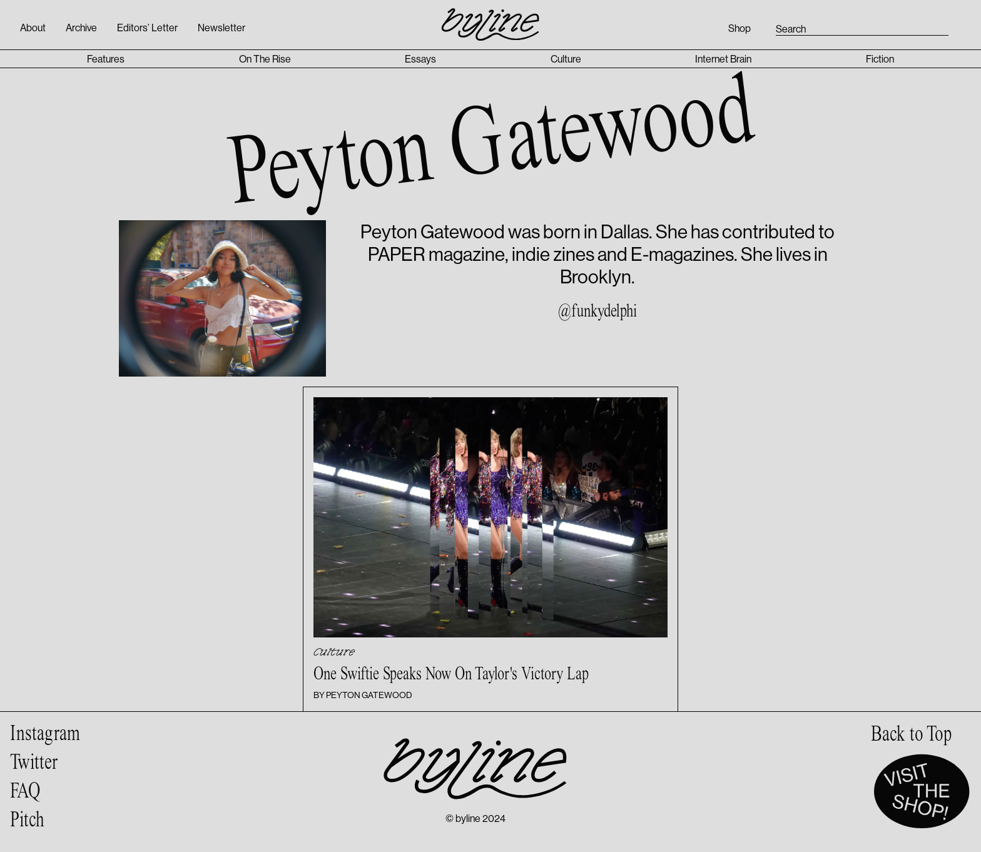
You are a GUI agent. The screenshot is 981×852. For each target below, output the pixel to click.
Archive (81, 27)
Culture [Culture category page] (566, 59)
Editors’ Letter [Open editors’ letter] (147, 27)
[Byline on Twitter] (45, 762)
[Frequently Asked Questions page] (45, 791)
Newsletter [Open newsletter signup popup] (221, 27)
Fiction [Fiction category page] (880, 59)
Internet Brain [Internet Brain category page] (723, 59)
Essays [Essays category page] (420, 59)
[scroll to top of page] (911, 734)
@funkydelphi (597, 311)
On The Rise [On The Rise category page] (265, 59)
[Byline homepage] (490, 18)
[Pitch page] (45, 820)
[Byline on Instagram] (45, 734)
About (33, 27)
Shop (739, 28)
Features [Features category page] (106, 59)
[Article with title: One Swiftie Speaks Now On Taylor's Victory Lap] (490, 549)
